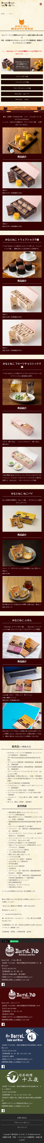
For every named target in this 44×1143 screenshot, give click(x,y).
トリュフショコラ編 (22, 82)
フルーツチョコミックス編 (22, 88)
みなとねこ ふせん (22, 99)
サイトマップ (22, 1127)
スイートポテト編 (22, 76)
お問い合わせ (22, 1118)
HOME (3, 13)
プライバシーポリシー (22, 1122)
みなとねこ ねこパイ (22, 94)
